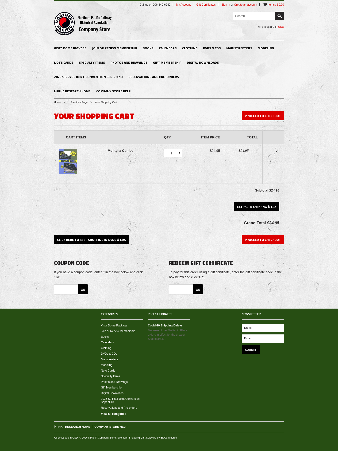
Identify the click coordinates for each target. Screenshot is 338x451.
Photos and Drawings (129, 62)
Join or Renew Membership (114, 48)
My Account (183, 4)
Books (148, 48)
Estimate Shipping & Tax (256, 206)
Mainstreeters (239, 48)
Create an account (245, 4)
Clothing (190, 48)
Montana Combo (121, 151)
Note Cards (63, 62)
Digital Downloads (203, 62)
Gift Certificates (206, 4)
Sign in (225, 4)
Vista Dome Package (70, 48)
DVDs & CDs (212, 48)
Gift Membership (167, 62)
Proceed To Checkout (263, 115)
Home (57, 102)
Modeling (266, 48)
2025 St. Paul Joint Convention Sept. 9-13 (88, 76)
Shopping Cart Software (142, 437)
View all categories (113, 414)
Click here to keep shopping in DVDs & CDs (91, 239)
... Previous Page (78, 102)
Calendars (168, 48)
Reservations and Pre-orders (153, 76)
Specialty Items (92, 62)
